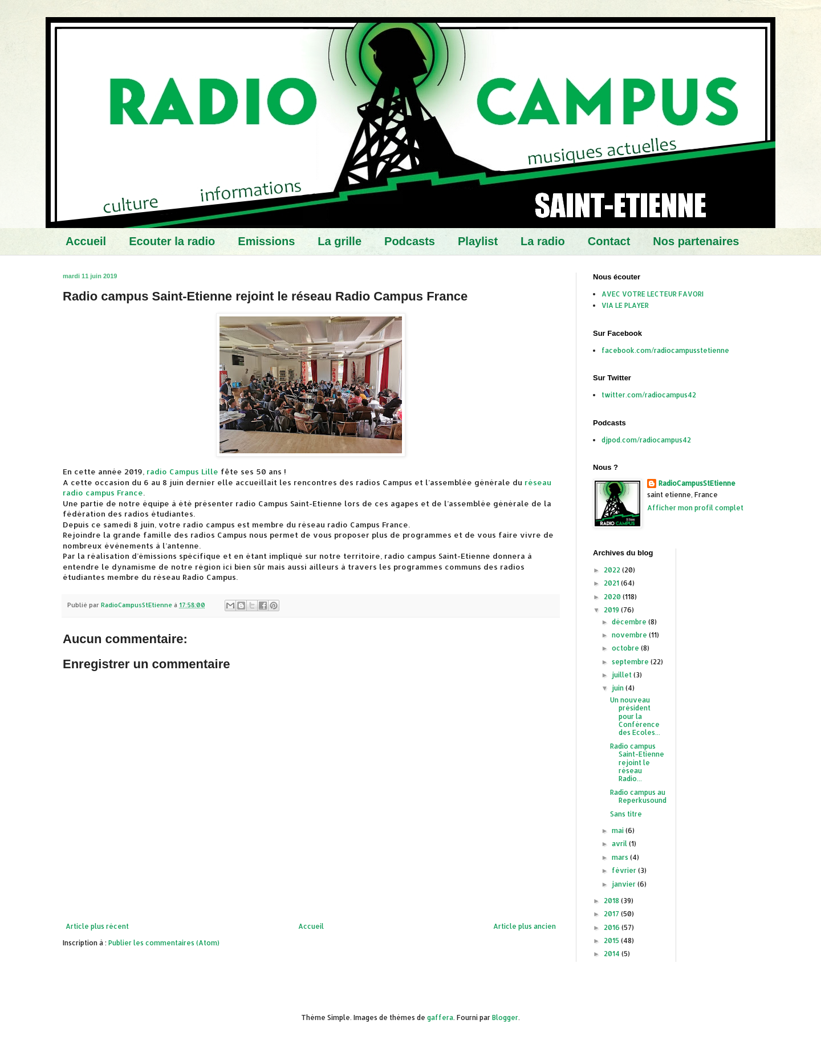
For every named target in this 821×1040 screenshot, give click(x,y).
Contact (609, 241)
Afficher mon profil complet (695, 507)
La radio (543, 241)
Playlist (478, 241)
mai (618, 830)
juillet (622, 675)
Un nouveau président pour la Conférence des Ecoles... (635, 716)
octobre (626, 648)
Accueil (86, 241)
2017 (612, 913)
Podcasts (409, 241)
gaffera (440, 1017)
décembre (630, 622)
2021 (612, 583)
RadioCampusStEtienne (697, 483)
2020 (613, 596)
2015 (612, 940)
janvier (624, 884)
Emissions (266, 241)
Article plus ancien (524, 926)
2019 (612, 610)
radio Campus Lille (182, 471)
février (625, 870)
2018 (612, 900)
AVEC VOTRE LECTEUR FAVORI (652, 294)
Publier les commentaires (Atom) (164, 943)
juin (618, 688)
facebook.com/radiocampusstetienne (665, 350)
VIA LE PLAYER (625, 305)
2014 (612, 953)
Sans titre (626, 814)
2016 (612, 927)
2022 (613, 570)
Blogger (505, 1017)
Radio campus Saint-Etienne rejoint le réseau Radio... (637, 762)
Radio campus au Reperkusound (638, 796)
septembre (631, 661)
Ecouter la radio (172, 241)
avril (620, 843)
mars (621, 857)
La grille (339, 241)
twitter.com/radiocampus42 (648, 395)
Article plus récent (97, 926)
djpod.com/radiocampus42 (646, 440)
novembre (630, 635)
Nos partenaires (696, 241)
